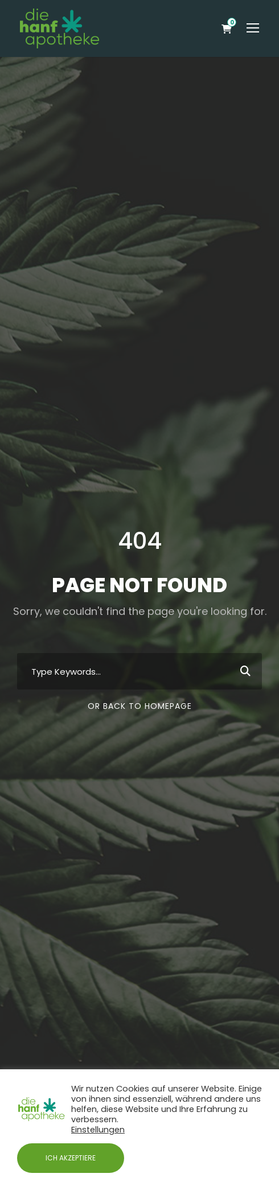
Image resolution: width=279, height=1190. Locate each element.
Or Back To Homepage (140, 706)
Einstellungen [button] (98, 1129)
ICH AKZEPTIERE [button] (71, 1158)
